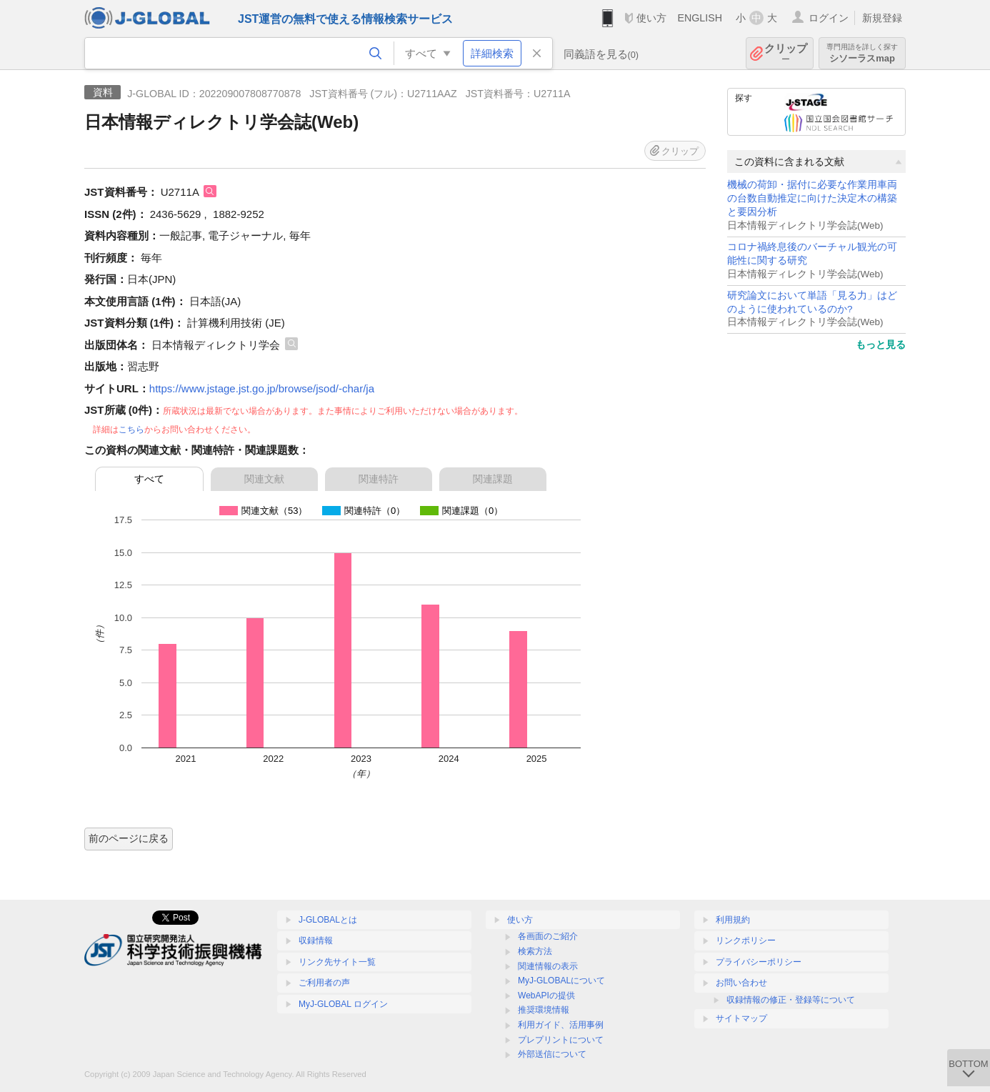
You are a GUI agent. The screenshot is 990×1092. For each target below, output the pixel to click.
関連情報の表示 (548, 966)
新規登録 (882, 18)
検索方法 (535, 951)
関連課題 (493, 479)
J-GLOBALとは (328, 920)
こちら (131, 430)
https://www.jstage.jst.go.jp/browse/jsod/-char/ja (261, 388)
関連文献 (264, 479)
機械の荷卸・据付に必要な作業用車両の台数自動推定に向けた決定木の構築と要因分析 (812, 198)
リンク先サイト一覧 (337, 962)
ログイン (829, 18)
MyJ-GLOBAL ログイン (343, 1004)
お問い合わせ (741, 983)
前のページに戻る (129, 838)
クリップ (785, 53)
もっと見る (881, 344)
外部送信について (552, 1054)
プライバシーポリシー (758, 962)
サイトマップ (741, 1018)
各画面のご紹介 (548, 936)
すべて (149, 479)
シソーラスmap (862, 53)
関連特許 (379, 479)
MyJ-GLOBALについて (561, 981)
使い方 (651, 18)
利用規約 (733, 920)
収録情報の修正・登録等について (790, 1000)
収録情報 (316, 940)
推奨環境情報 (543, 1010)
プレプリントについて (561, 1040)
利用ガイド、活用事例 (561, 1025)
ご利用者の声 (324, 983)
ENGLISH (699, 18)
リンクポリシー (746, 940)
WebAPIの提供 (546, 996)
